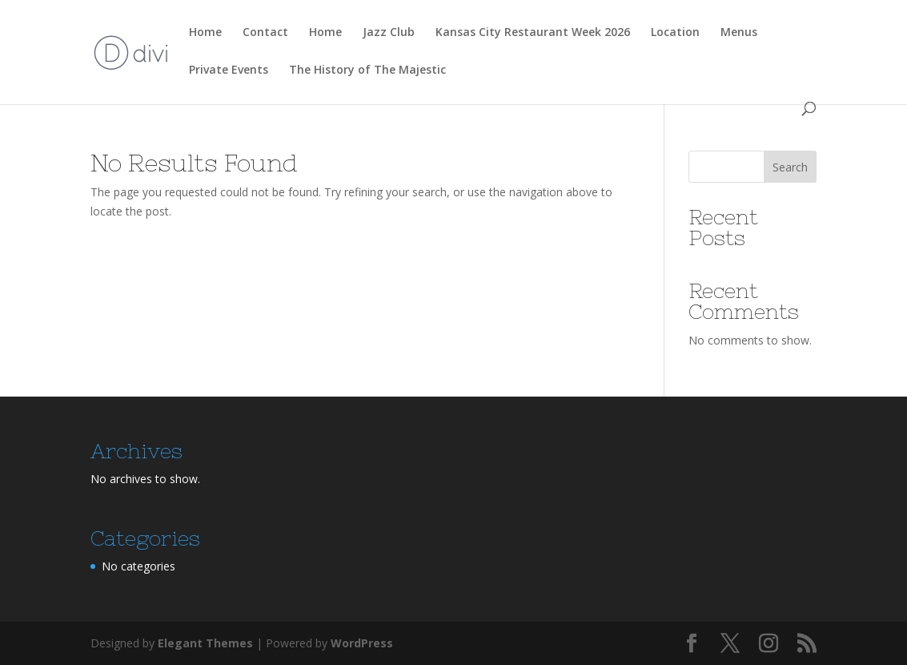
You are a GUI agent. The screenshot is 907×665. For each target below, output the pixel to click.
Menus (738, 32)
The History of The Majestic (367, 70)
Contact (265, 32)
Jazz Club (389, 32)
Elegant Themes (205, 643)
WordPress (362, 643)
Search (790, 167)
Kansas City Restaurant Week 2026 (532, 32)
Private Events (228, 70)
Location (675, 32)
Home (205, 32)
